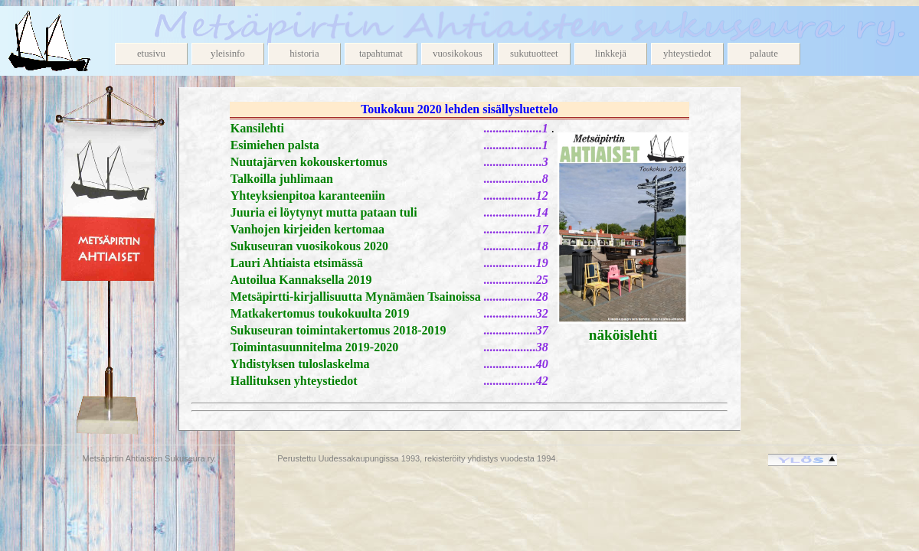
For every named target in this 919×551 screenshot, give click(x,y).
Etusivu (151, 53)
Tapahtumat (381, 53)
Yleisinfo (228, 53)
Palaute (764, 53)
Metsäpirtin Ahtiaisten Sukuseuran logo (61, 40)
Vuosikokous (457, 53)
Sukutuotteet (534, 53)
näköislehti (623, 335)
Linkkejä (610, 53)
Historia (304, 53)
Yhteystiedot (687, 53)
